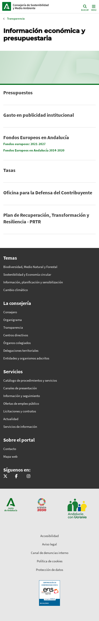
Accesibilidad (49, 536)
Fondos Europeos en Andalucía (36, 137)
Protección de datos (49, 570)
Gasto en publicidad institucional (38, 115)
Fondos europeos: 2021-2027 (24, 144)
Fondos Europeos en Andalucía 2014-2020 (33, 150)
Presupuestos (18, 92)
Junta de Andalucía (6, 6)
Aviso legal (49, 544)
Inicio (32, 6)
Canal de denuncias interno (49, 553)
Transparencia (16, 18)
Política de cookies (49, 561)
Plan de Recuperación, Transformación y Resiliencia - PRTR (46, 218)
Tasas (9, 170)
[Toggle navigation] (93, 7)
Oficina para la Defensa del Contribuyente (47, 192)
